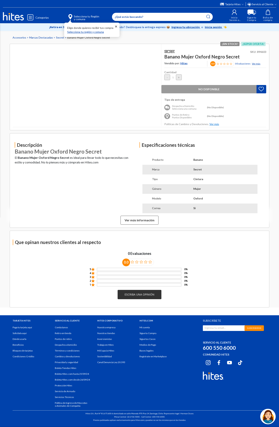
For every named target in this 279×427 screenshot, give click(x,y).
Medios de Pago (148, 344)
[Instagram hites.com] (208, 362)
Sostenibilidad (104, 356)
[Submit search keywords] (208, 17)
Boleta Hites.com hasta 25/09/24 (72, 373)
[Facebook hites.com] (218, 362)
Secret (60, 37)
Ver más (256, 63)
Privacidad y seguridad (66, 362)
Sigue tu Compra (148, 333)
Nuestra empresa (106, 327)
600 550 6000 (219, 348)
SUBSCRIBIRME (254, 328)
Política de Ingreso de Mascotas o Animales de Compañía (71, 404)
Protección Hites (63, 385)
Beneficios (18, 344)
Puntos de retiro (63, 339)
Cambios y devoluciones (67, 356)
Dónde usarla (19, 339)
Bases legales (147, 350)
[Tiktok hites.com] (240, 362)
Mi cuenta (145, 327)
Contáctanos (61, 327)
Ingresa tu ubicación (185, 27)
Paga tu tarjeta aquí (22, 327)
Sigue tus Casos (148, 339)
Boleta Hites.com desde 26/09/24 (72, 379)
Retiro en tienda (63, 333)
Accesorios (20, 37)
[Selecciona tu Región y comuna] (78, 15)
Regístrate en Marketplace (153, 356)
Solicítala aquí (20, 333)
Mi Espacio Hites (105, 350)
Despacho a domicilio (66, 344)
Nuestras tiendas (106, 333)
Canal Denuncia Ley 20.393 (111, 362)
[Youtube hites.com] (229, 362)
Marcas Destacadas (41, 37)
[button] (234, 15)
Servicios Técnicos (64, 397)
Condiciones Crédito (23, 356)
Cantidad (170, 72)
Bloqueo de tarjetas (23, 350)
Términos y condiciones (67, 350)
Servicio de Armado (65, 391)
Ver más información (139, 220)
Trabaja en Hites (105, 344)
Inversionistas (104, 339)
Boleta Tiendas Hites (65, 368)
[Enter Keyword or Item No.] (162, 17)
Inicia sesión (213, 27)
